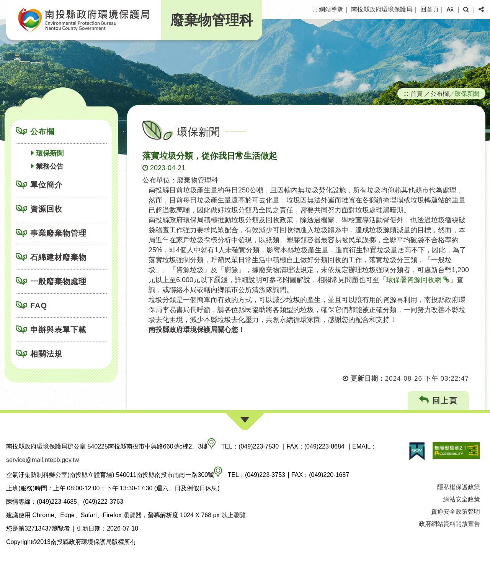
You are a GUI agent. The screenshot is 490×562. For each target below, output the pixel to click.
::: (315, 10)
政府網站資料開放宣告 (449, 524)
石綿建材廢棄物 (58, 257)
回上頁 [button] (438, 400)
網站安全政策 (461, 499)
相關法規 (46, 354)
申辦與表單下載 (58, 329)
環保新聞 (50, 153)
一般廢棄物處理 (58, 281)
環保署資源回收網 (413, 280)
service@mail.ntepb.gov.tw (42, 460)
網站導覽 (331, 9)
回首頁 (429, 9)
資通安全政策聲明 (455, 511)
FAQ (38, 305)
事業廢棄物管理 (58, 233)
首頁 (416, 93)
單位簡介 (46, 185)
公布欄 (42, 131)
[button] (450, 9)
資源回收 (46, 209)
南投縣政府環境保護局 (381, 9)
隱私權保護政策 (458, 487)
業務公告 (50, 166)
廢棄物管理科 (211, 20)
